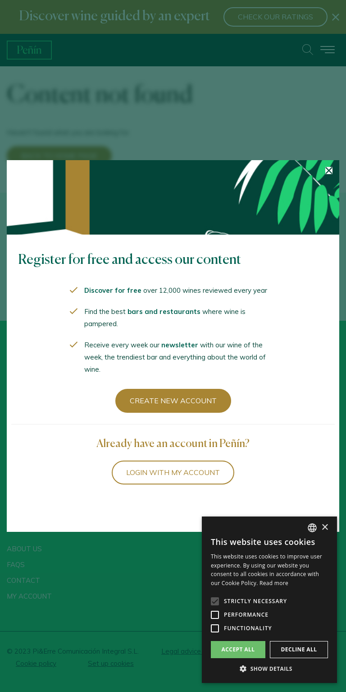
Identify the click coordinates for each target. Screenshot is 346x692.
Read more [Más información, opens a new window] (274, 583)
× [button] (324, 527)
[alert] (269, 600)
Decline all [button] (299, 649)
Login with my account (173, 472)
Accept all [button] (238, 649)
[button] (269, 669)
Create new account (173, 400)
